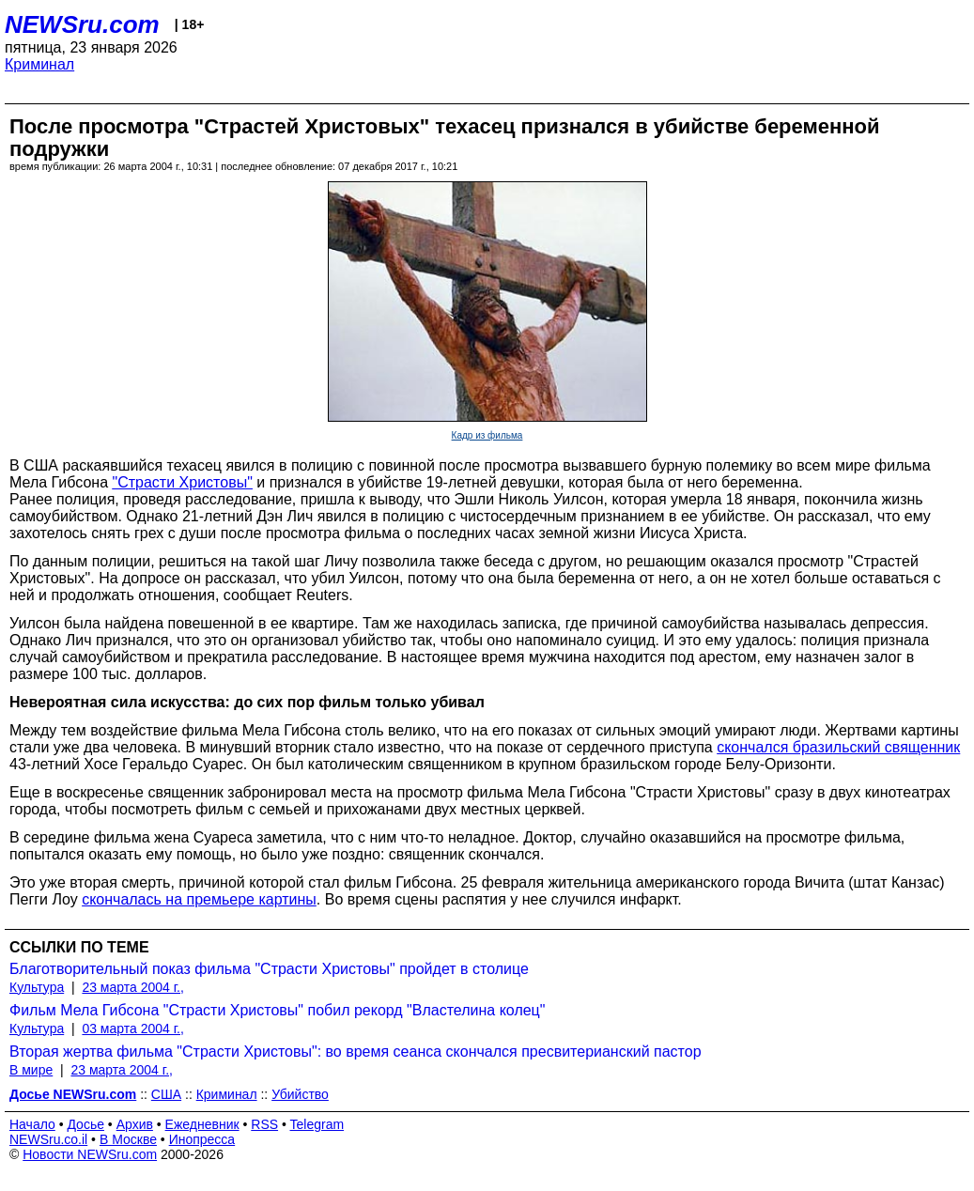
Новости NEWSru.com (90, 1154)
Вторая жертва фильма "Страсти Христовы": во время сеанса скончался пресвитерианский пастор (355, 1052)
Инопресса (202, 1139)
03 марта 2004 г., (133, 1028)
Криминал (39, 64)
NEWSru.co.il (48, 1139)
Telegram (317, 1124)
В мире (31, 1069)
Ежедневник (202, 1124)
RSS (264, 1124)
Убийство (300, 1094)
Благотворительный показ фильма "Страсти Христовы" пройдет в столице (269, 969)
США (166, 1094)
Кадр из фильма (487, 435)
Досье (85, 1124)
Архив (134, 1124)
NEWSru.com (82, 24)
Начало (32, 1124)
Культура (36, 987)
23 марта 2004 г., (133, 987)
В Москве (128, 1139)
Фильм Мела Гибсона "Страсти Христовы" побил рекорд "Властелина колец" (277, 1010)
